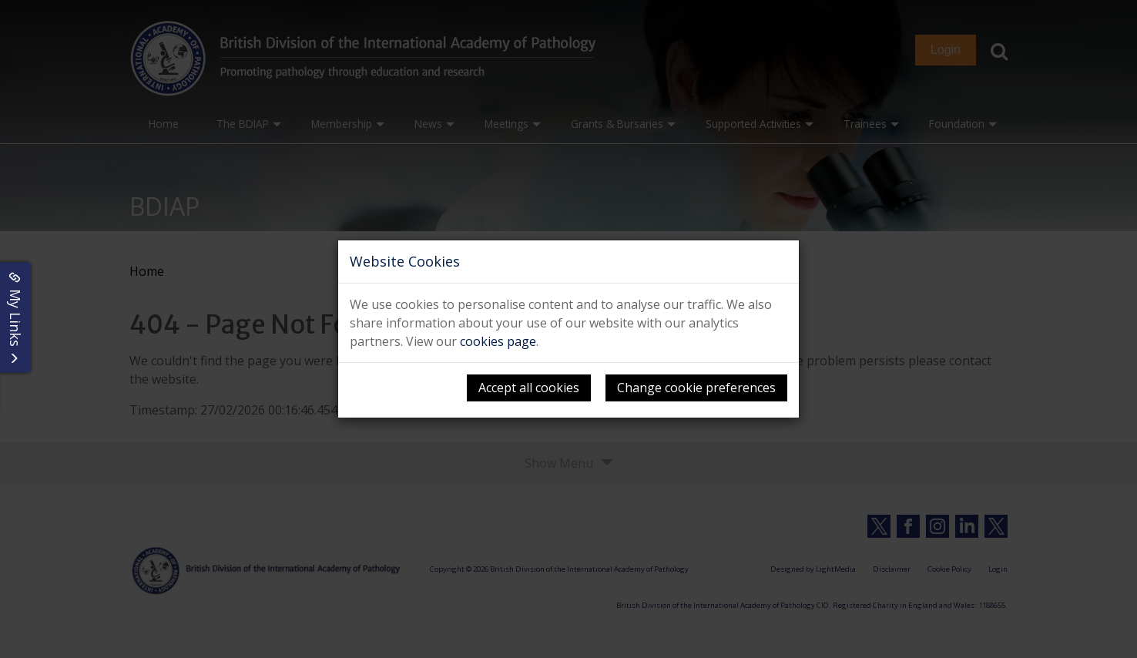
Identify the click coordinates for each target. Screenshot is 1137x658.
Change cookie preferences (696, 387)
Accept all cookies (528, 387)
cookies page (498, 341)
